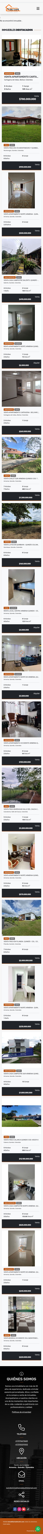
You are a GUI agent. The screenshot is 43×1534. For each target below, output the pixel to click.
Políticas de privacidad (21, 1412)
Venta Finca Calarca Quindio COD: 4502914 (21, 1140)
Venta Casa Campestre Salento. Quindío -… (21, 280)
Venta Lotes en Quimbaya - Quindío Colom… (21, 545)
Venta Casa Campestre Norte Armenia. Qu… (21, 1206)
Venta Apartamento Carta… (21, 76)
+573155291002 (21, 1445)
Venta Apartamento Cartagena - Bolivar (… (21, 412)
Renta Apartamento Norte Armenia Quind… (21, 346)
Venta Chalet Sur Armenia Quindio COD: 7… (21, 478)
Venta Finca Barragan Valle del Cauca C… (21, 809)
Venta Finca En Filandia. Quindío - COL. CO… (21, 941)
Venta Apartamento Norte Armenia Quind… (21, 875)
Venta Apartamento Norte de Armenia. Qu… (21, 1272)
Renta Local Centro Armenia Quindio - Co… (21, 611)
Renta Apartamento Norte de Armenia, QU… (21, 677)
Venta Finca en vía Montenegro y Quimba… (21, 148)
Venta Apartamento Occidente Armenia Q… (21, 743)
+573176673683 (21, 1441)
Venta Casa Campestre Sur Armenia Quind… (21, 1074)
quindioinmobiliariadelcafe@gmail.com (21, 1488)
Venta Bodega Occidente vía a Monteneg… (21, 1338)
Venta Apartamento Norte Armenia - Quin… (21, 214)
